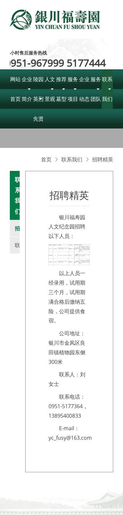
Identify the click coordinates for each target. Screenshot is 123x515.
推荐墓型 (61, 89)
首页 (46, 159)
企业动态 (84, 89)
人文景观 (50, 89)
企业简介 (27, 89)
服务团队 (96, 89)
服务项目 (73, 89)
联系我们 (107, 89)
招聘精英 (102, 159)
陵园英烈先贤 (38, 99)
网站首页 (15, 89)
